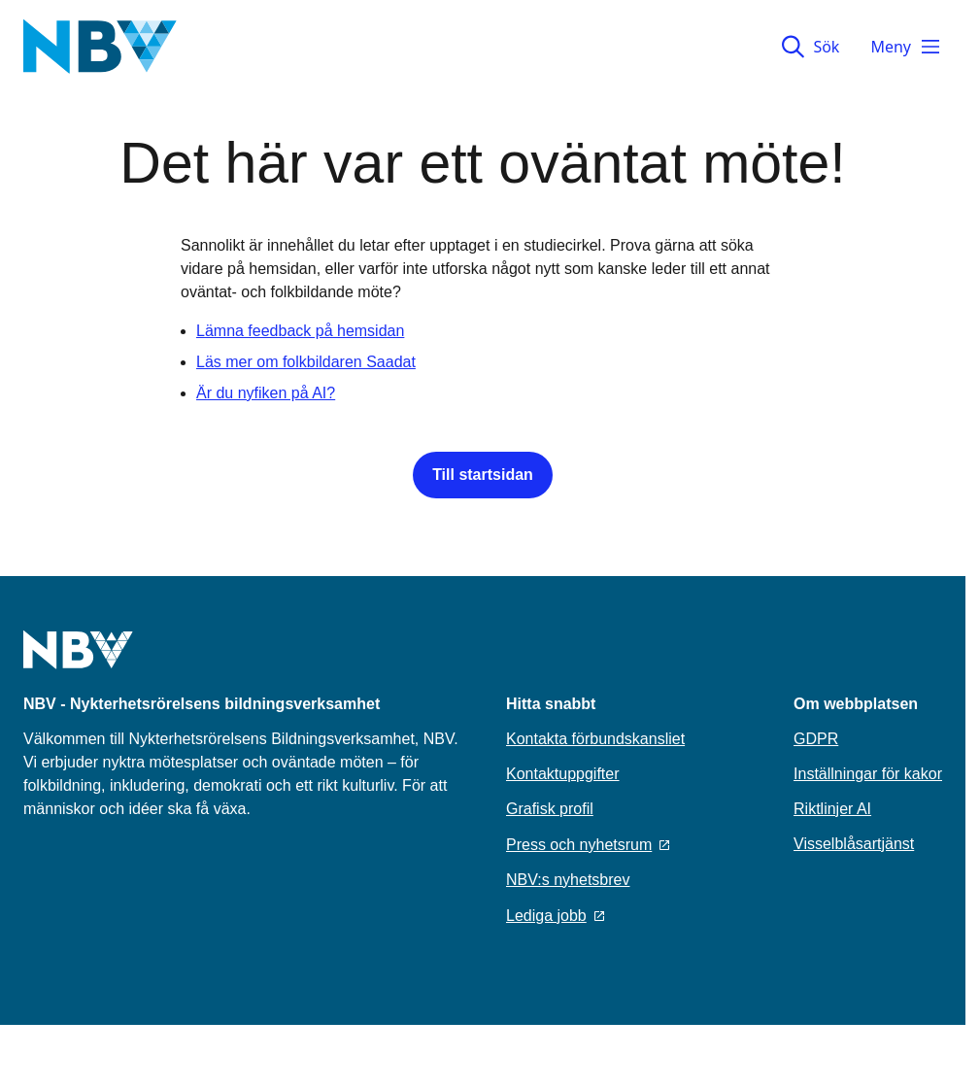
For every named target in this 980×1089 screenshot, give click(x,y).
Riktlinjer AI (832, 808)
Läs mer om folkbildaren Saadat (306, 362)
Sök (810, 46)
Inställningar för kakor (868, 774)
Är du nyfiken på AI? (265, 393)
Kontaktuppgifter (563, 774)
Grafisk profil (549, 808)
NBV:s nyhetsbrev (567, 879)
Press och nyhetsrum (587, 844)
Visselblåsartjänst (854, 843)
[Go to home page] (78, 661)
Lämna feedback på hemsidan (300, 331)
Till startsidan (482, 474)
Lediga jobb (555, 915)
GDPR (816, 739)
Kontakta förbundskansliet (595, 739)
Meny (906, 46)
